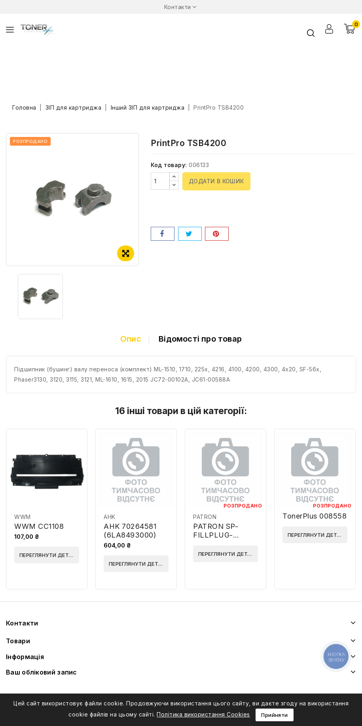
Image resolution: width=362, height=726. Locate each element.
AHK (110, 516)
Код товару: (169, 165)
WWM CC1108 (39, 526)
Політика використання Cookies (203, 714)
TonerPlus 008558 (314, 516)
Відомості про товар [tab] (200, 339)
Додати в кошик (216, 181)
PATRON (204, 516)
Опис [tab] (130, 339)
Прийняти (274, 715)
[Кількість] (160, 181)
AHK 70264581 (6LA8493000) (130, 530)
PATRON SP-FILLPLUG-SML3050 (215, 535)
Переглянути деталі (48, 555)
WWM (22, 516)
